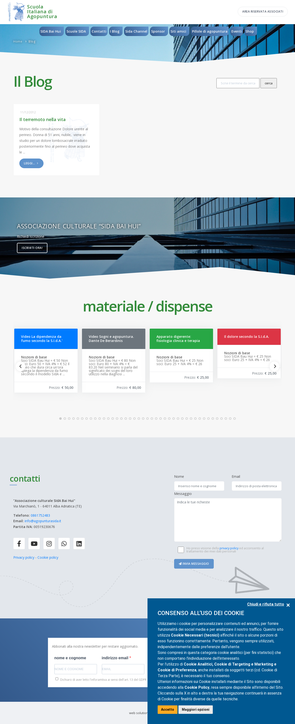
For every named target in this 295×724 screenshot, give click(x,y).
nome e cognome (70, 658)
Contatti (98, 31)
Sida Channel (136, 31)
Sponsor (158, 31)
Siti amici (178, 31)
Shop (250, 31)
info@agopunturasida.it (43, 521)
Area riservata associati (262, 11)
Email (236, 476)
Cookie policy (47, 557)
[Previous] (20, 366)
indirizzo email (116, 658)
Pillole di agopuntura (210, 31)
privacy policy (229, 548)
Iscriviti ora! (32, 248)
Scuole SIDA (76, 31)
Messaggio (183, 493)
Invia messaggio (194, 564)
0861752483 (40, 515)
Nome (179, 476)
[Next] (274, 366)
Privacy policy (23, 557)
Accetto (167, 709)
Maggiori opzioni (195, 709)
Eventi (237, 31)
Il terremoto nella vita (42, 119)
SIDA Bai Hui (50, 31)
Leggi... (31, 163)
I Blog (114, 31)
